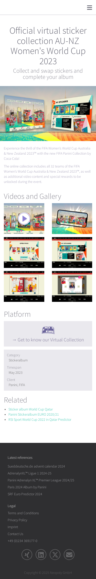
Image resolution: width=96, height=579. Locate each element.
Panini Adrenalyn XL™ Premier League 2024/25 (41, 480)
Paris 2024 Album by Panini (27, 487)
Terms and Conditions (23, 513)
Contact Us (15, 534)
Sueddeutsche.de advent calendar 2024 (36, 466)
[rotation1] (24, 218)
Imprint (13, 527)
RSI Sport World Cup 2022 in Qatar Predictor (39, 419)
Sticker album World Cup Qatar (30, 409)
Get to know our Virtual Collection (51, 340)
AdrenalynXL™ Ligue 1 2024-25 (29, 473)
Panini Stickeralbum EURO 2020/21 (33, 414)
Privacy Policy (17, 520)
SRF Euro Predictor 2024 (25, 494)
